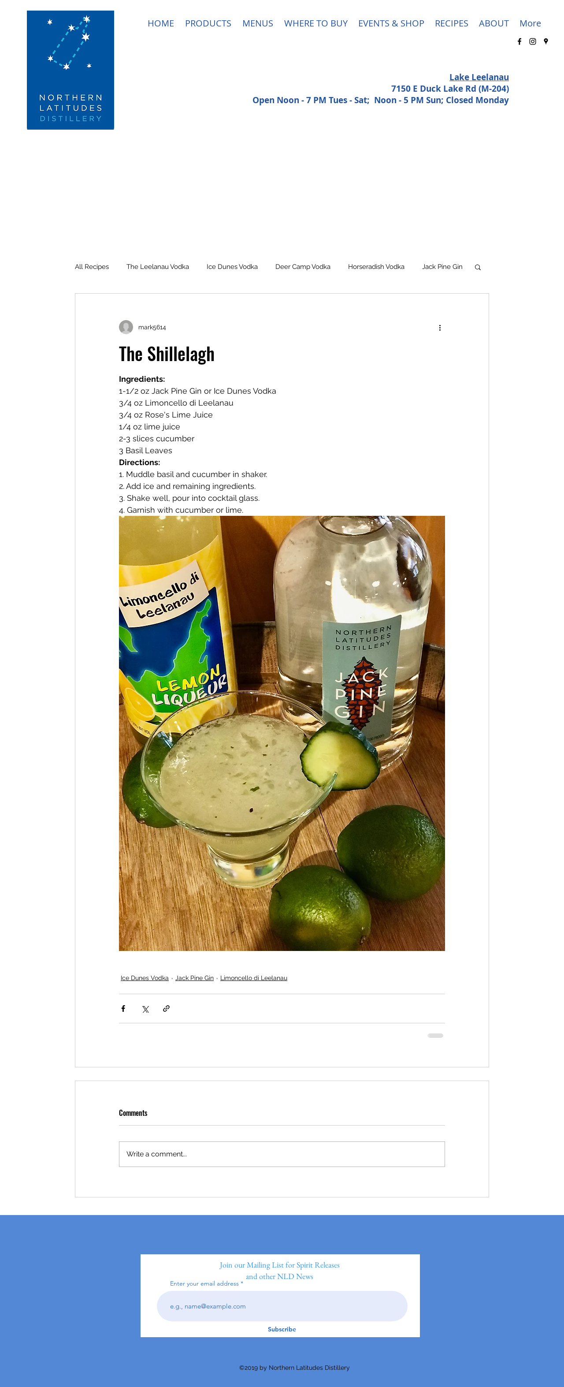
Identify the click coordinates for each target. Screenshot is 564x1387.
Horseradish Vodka (376, 267)
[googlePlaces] (546, 41)
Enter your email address (204, 1283)
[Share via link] (166, 1008)
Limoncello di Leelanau (253, 977)
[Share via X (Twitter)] (145, 1008)
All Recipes (92, 267)
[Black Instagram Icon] (532, 41)
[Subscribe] (282, 1329)
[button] (478, 266)
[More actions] (439, 327)
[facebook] (519, 41)
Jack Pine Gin (442, 267)
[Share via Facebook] (123, 1008)
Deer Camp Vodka (302, 267)
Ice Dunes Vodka (232, 267)
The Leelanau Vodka (157, 267)
